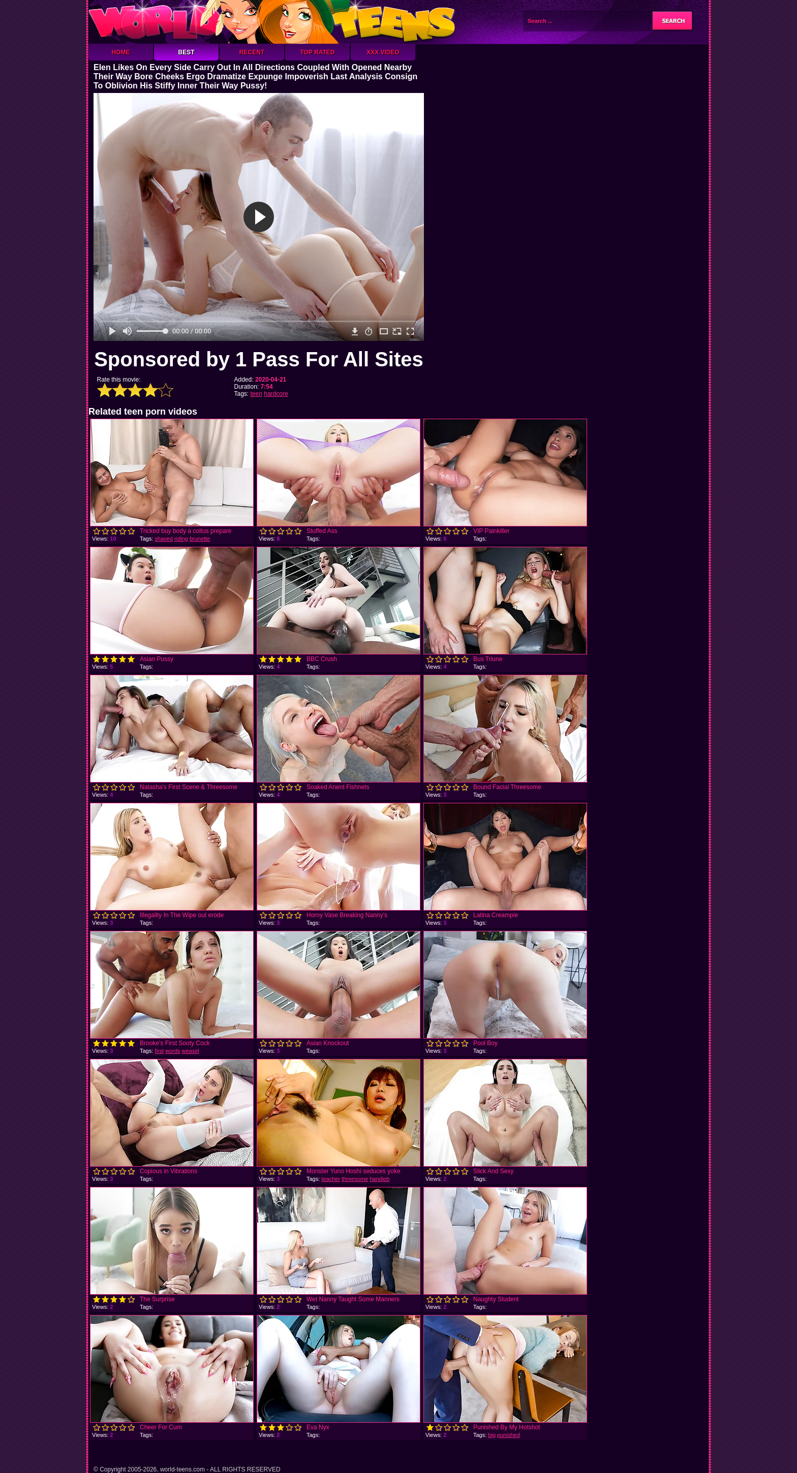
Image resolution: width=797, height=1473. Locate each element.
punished (508, 1435)
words (172, 1051)
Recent (251, 52)
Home (121, 52)
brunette (200, 539)
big (492, 1435)
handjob (379, 1179)
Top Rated (317, 52)
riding (181, 539)
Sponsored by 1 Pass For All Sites (258, 359)
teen (256, 393)
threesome (355, 1179)
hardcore (276, 393)
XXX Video (383, 52)
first (159, 1051)
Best (186, 52)
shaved (163, 539)
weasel (190, 1051)
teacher (330, 1179)
